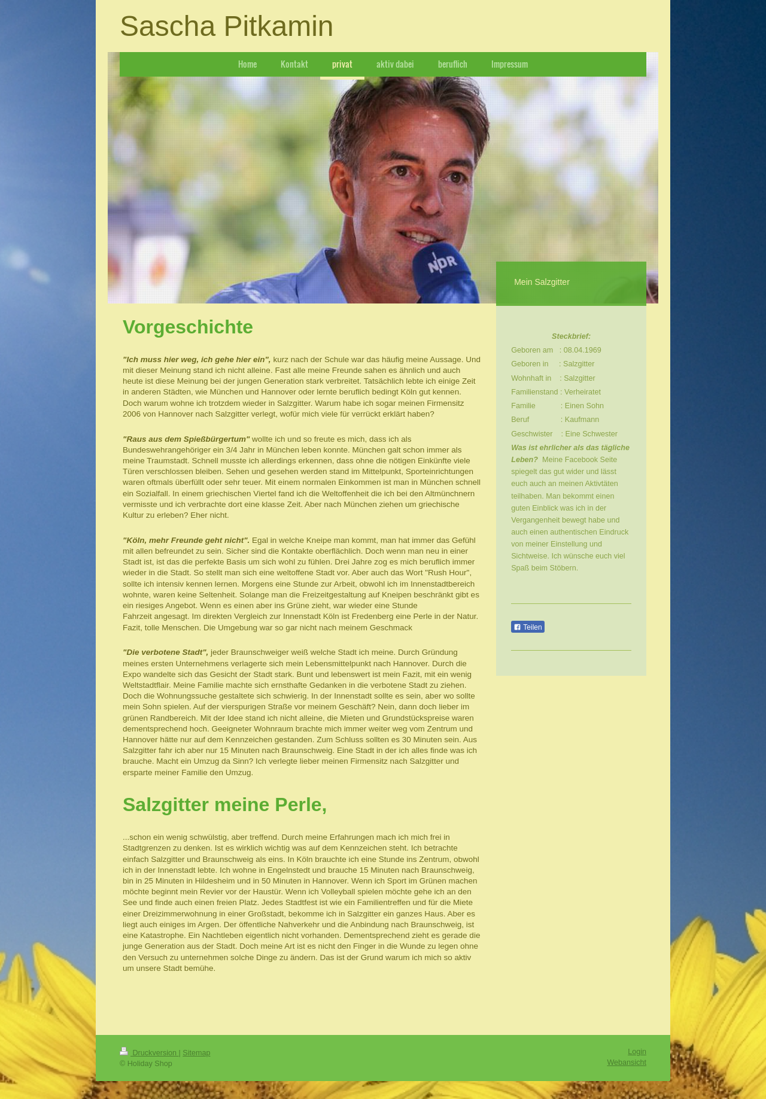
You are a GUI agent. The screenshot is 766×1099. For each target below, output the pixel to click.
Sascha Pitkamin (227, 26)
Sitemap (196, 1053)
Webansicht (626, 1062)
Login (637, 1052)
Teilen (527, 627)
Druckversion (149, 1053)
